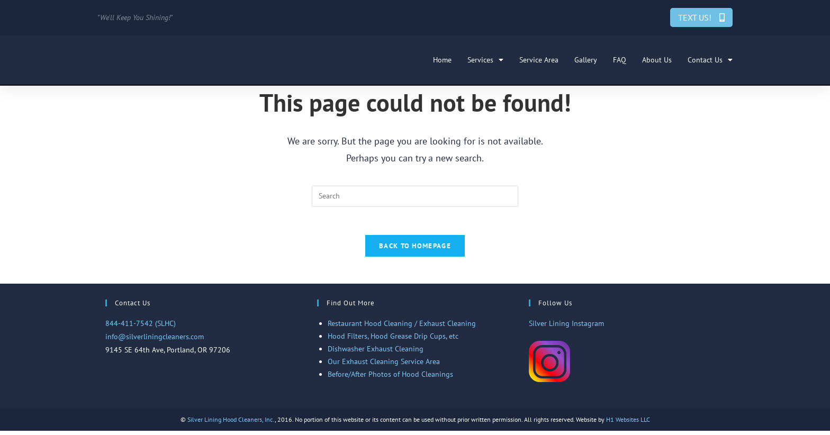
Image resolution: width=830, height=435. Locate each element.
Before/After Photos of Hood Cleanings (390, 378)
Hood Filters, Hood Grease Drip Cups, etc (393, 340)
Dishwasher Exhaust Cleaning (375, 353)
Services (485, 60)
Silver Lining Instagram (566, 327)
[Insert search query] (415, 196)
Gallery (585, 60)
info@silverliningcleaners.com (154, 341)
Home (442, 60)
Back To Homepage (415, 250)
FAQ (619, 60)
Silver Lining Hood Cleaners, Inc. (231, 424)
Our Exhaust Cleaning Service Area (384, 365)
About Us (657, 60)
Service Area (538, 60)
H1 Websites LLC (628, 424)
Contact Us (710, 60)
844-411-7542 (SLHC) (140, 327)
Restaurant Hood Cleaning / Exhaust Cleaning (402, 327)
